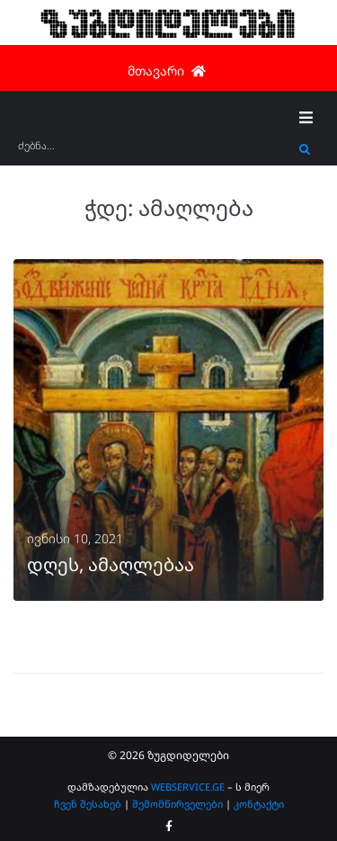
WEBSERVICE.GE (188, 786)
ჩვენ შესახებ (87, 803)
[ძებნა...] (154, 152)
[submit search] (305, 150)
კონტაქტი (259, 803)
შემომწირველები (177, 803)
